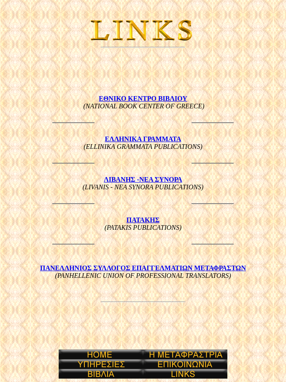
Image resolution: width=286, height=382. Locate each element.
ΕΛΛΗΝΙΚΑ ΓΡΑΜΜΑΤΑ (143, 139)
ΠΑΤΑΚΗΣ (143, 219)
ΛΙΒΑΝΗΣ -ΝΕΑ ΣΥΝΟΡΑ (143, 179)
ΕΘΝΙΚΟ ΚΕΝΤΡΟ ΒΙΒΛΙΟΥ (143, 98)
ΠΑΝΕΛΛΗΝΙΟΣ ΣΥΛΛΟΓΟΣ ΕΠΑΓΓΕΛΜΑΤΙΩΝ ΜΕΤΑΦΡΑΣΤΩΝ (143, 268)
